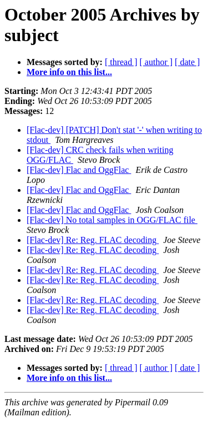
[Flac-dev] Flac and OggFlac (79, 170)
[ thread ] (121, 62)
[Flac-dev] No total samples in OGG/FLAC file (112, 220)
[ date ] (187, 62)
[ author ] (156, 62)
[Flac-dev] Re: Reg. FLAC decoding (93, 240)
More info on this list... (69, 72)
